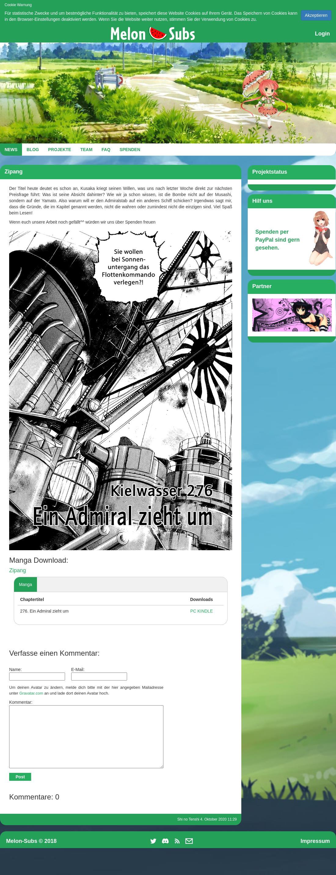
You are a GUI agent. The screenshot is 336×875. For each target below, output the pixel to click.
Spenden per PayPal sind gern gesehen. (277, 239)
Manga (25, 584)
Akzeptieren (316, 15)
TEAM (86, 149)
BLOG (33, 149)
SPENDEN (129, 149)
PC (193, 611)
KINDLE (205, 611)
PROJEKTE (59, 149)
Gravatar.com (31, 693)
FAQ (106, 149)
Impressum (315, 841)
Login (322, 34)
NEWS (11, 149)
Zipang (17, 570)
